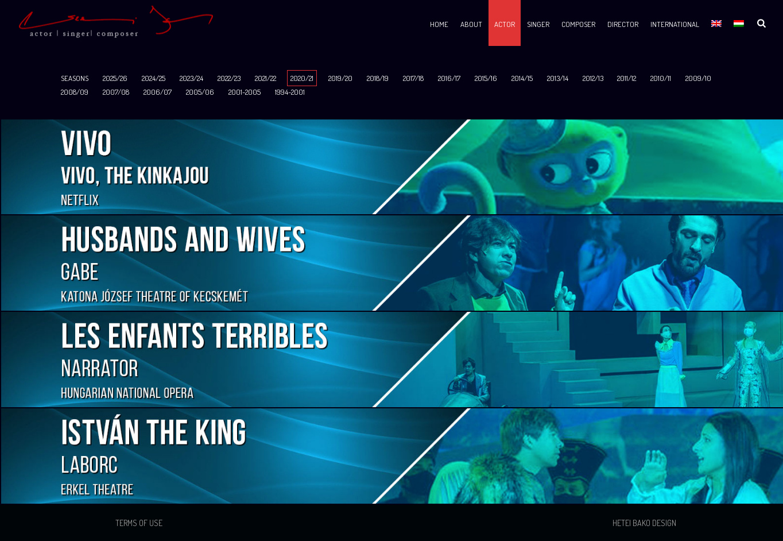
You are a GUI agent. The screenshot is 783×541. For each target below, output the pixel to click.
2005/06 (200, 91)
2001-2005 (244, 91)
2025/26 (115, 78)
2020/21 (301, 78)
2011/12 (626, 78)
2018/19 (378, 78)
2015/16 (486, 78)
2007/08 (116, 91)
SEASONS (74, 78)
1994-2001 (290, 91)
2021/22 (265, 78)
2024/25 (153, 78)
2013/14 (557, 78)
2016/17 (449, 78)
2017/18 (413, 78)
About (471, 24)
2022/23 (229, 78)
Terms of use (138, 523)
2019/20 (340, 78)
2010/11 (660, 78)
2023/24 (191, 78)
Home (439, 24)
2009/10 (698, 78)
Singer (538, 24)
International (674, 24)
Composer (578, 24)
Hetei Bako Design (644, 523)
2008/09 (74, 91)
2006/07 (158, 91)
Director (622, 24)
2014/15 (522, 78)
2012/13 (593, 78)
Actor (504, 24)
